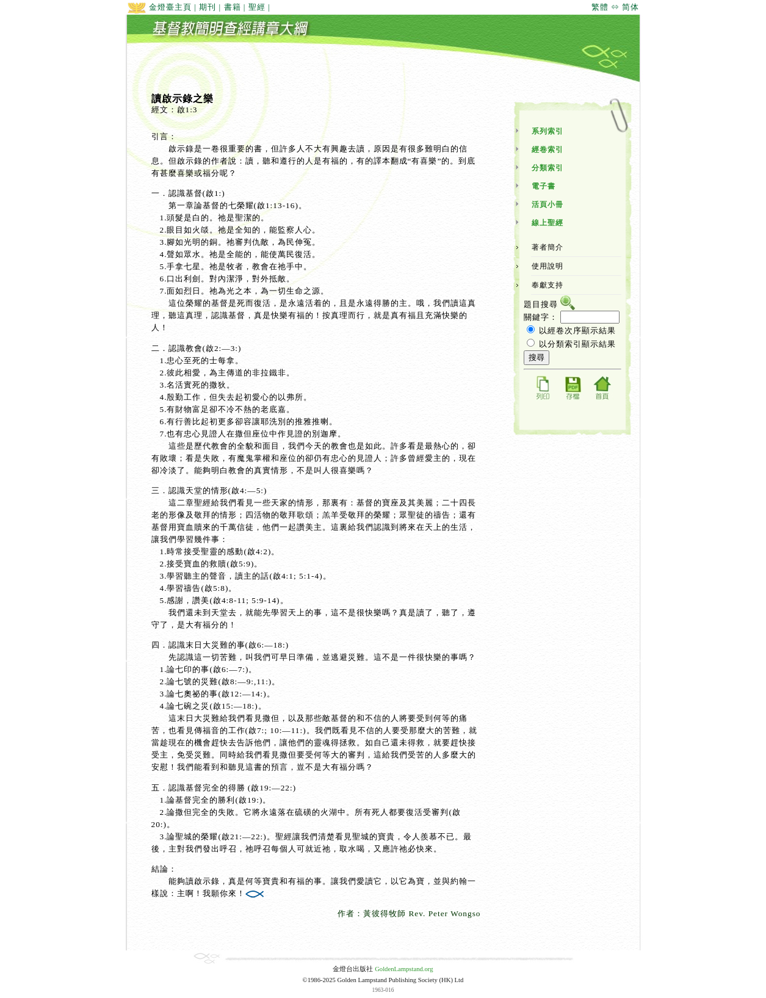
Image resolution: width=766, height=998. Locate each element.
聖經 (257, 7)
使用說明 (547, 266)
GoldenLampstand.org (404, 969)
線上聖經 (547, 223)
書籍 (232, 7)
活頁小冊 (547, 204)
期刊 (207, 7)
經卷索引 (547, 149)
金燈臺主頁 (159, 7)
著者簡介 (547, 247)
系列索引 (547, 131)
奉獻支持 (547, 285)
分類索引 (547, 168)
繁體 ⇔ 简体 (615, 7)
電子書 (543, 186)
